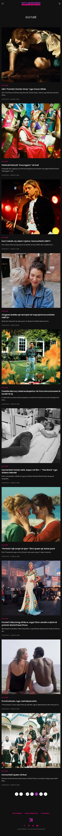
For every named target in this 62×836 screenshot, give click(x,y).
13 (41, 794)
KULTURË (5, 85)
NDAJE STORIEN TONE (31, 813)
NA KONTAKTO (45, 813)
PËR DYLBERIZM (17, 813)
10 (27, 794)
